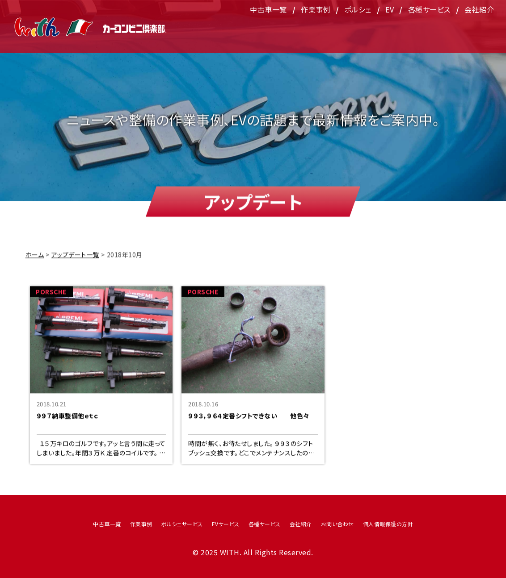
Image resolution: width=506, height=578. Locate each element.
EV (389, 28)
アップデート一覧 (75, 259)
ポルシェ (358, 28)
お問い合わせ (337, 524)
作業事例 (315, 28)
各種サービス (429, 28)
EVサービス (226, 524)
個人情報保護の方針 (388, 524)
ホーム (34, 259)
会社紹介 (479, 28)
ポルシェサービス (182, 524)
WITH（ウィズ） (90, 27)
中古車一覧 (268, 28)
